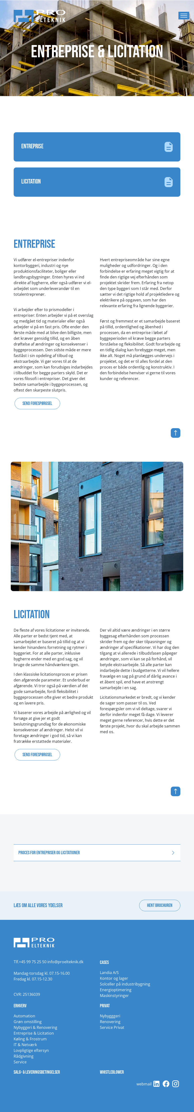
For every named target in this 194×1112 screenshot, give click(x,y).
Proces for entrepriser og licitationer (49, 853)
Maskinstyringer (114, 995)
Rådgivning (24, 1056)
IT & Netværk (25, 1044)
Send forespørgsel (37, 403)
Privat (105, 1006)
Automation (24, 1016)
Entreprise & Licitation (34, 1033)
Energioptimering (115, 989)
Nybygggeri (110, 1016)
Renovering (110, 1021)
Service (20, 1062)
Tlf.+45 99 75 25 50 (30, 961)
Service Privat (112, 1027)
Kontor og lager (114, 978)
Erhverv (20, 1006)
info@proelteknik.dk (65, 961)
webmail (144, 1084)
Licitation (97, 182)
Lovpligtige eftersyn (31, 1050)
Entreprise (97, 147)
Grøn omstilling (28, 1021)
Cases (104, 962)
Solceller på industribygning (125, 984)
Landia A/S (109, 972)
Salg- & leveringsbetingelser (37, 1072)
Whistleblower (112, 1072)
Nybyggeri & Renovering (35, 1027)
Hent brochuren (159, 905)
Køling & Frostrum (30, 1039)
